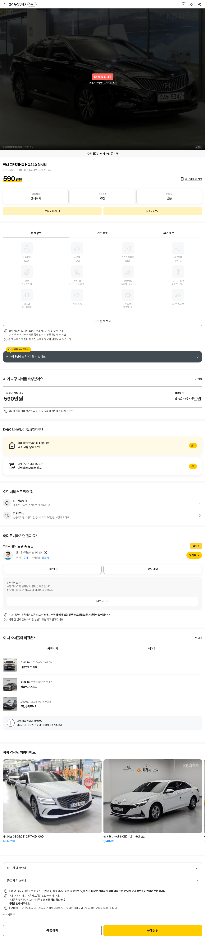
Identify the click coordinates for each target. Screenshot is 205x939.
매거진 (152, 649)
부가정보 (168, 233)
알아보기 (102, 445)
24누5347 (23, 4)
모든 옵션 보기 (102, 321)
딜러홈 (192, 555)
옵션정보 (36, 233)
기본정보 (102, 233)
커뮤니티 (53, 649)
